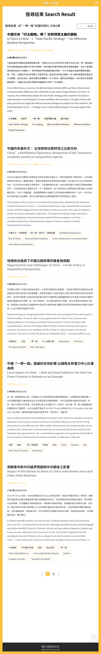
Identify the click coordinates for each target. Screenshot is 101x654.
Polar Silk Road (37, 357)
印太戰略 (12, 119)
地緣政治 (12, 351)
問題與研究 (50, 3)
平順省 (45, 454)
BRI (84, 454)
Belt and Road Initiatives (36, 248)
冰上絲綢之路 (48, 351)
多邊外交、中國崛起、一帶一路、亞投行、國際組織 (31, 242)
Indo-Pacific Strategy (18, 125)
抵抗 (55, 454)
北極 (23, 351)
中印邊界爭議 (27, 557)
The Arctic (78, 351)
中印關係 (12, 557)
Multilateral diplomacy (70, 242)
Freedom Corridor (16, 569)
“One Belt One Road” (41, 569)
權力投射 (65, 119)
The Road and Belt (17, 357)
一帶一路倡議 (31, 454)
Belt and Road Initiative (58, 125)
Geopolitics (64, 351)
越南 (19, 454)
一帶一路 (36, 119)
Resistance (37, 460)
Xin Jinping (37, 125)
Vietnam (75, 454)
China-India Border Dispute (46, 563)
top (94, 640)
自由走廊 (50, 557)
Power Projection (16, 131)
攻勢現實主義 (50, 119)
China (64, 454)
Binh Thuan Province (18, 460)
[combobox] (86, 26)
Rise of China (14, 248)
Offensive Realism (82, 125)
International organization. (21, 254)
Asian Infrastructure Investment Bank (69, 248)
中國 (10, 454)
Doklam (66, 563)
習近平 (24, 119)
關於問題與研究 (50, 648)
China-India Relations (18, 563)
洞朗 (40, 557)
